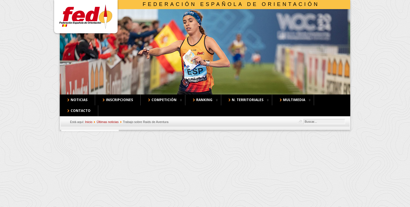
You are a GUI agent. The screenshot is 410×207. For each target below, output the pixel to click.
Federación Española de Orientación (231, 4)
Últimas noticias (107, 122)
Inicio (89, 122)
